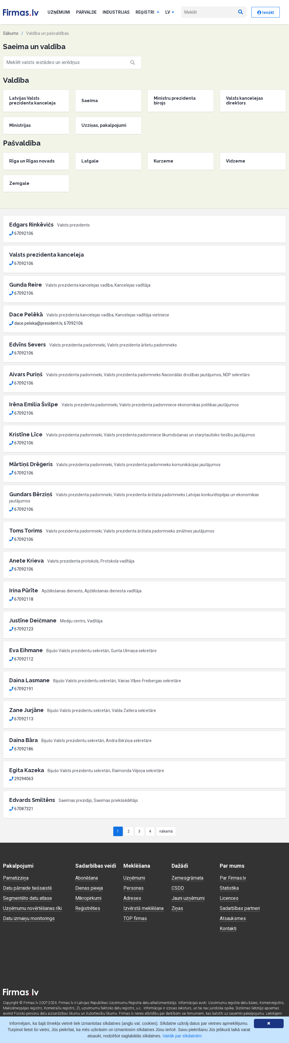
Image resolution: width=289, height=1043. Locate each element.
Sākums (10, 33)
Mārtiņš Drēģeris (31, 464)
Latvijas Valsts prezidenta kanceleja (32, 101)
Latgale (90, 161)
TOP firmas (135, 918)
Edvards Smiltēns (32, 800)
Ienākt (265, 12)
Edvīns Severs (27, 344)
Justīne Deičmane (32, 620)
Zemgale (19, 183)
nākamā (166, 831)
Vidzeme (235, 161)
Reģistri (147, 12)
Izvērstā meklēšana (143, 908)
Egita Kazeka (26, 770)
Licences (229, 898)
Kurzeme (163, 161)
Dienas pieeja (89, 888)
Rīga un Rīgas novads (31, 161)
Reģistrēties (88, 908)
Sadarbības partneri (240, 908)
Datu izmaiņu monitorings (29, 918)
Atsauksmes (233, 918)
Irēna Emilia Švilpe (33, 404)
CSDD (178, 888)
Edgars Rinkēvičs (31, 224)
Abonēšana (86, 878)
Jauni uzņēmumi (188, 898)
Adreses (132, 898)
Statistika (229, 888)
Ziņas (177, 908)
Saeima (89, 100)
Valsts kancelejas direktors (244, 101)
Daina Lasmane (29, 680)
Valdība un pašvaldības (47, 33)
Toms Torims (25, 530)
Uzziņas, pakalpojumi (103, 125)
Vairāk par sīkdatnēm (182, 1035)
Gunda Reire (25, 285)
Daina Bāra (23, 740)
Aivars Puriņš (26, 374)
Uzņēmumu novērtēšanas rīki (32, 908)
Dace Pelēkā (26, 314)
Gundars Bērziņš (30, 494)
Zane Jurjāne (26, 710)
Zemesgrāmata (187, 878)
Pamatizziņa (16, 878)
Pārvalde (86, 12)
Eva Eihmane (26, 650)
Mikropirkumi (88, 898)
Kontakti (228, 928)
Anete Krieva (26, 561)
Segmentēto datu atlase (27, 898)
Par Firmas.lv (233, 878)
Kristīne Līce (26, 434)
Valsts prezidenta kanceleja (46, 255)
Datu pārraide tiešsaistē (28, 888)
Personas (133, 888)
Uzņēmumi (59, 12)
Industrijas (116, 12)
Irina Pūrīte (23, 590)
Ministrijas (20, 125)
